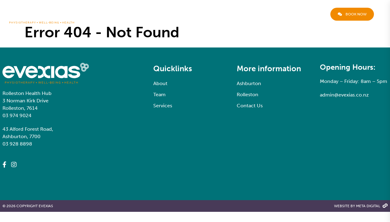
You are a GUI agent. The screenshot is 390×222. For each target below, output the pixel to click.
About (201, 14)
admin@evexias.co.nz (344, 95)
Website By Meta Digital (361, 206)
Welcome (178, 14)
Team (222, 14)
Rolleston (247, 94)
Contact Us (311, 14)
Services (248, 14)
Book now (352, 14)
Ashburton (249, 83)
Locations (279, 14)
